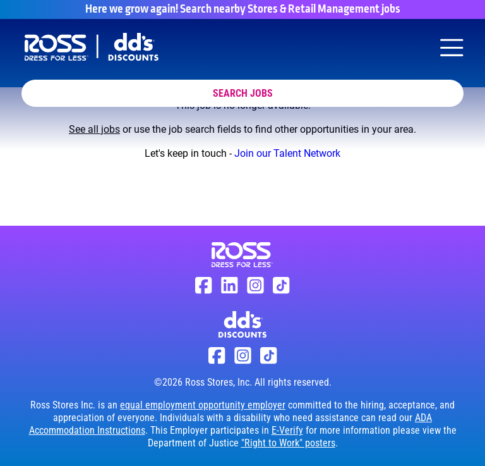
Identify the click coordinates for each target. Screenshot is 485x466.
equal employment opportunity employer (202, 405)
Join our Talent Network (287, 153)
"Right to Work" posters (288, 443)
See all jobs (94, 129)
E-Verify (287, 430)
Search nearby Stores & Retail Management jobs (290, 9)
